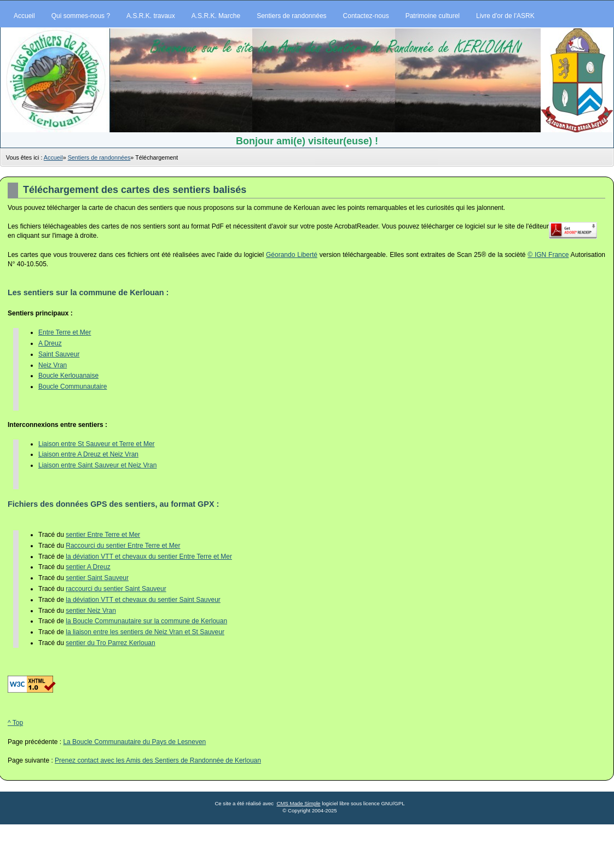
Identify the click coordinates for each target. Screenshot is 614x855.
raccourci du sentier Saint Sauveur (116, 589)
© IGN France (548, 255)
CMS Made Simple (298, 803)
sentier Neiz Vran (91, 610)
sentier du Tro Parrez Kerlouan (110, 643)
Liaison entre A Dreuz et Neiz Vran (88, 454)
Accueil (53, 157)
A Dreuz (50, 343)
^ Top (15, 723)
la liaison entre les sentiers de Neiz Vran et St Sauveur (145, 632)
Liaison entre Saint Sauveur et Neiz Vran (97, 465)
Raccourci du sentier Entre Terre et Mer (123, 545)
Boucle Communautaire (72, 386)
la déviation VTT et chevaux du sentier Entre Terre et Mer (149, 556)
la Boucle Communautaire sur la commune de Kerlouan (146, 621)
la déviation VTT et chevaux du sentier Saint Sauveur (143, 600)
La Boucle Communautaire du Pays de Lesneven (134, 742)
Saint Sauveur (58, 354)
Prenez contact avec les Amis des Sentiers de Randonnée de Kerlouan (158, 760)
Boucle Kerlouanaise (68, 375)
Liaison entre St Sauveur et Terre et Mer (96, 444)
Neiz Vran (52, 365)
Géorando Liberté (291, 255)
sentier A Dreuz (88, 567)
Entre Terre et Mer (64, 332)
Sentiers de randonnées (99, 157)
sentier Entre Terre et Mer (103, 534)
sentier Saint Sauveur (97, 578)
